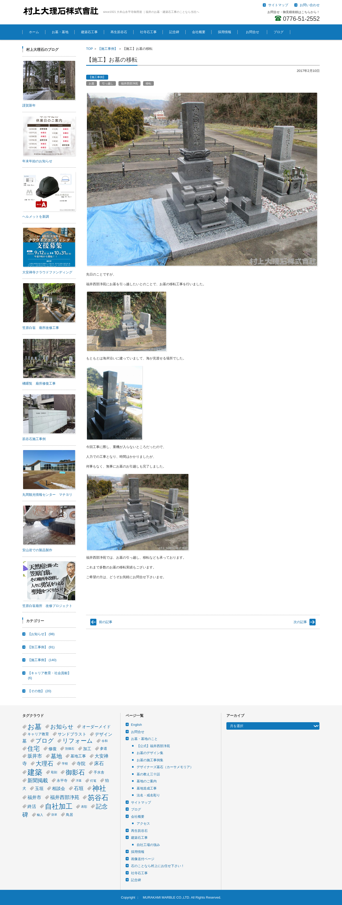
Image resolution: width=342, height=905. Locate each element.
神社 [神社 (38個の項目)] (99, 788)
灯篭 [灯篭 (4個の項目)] (93, 781)
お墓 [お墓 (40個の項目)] (34, 727)
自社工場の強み (148, 845)
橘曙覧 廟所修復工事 (39, 383)
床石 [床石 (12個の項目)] (99, 763)
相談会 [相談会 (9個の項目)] (58, 788)
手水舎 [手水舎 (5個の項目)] (99, 772)
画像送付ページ (142, 859)
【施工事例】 (108, 49)
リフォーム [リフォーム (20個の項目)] (77, 741)
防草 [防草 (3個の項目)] (54, 814)
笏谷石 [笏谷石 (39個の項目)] (98, 798)
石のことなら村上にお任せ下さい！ (157, 866)
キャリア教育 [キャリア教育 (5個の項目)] (38, 734)
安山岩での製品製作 (37, 550)
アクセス (143, 823)
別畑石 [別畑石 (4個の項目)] (69, 748)
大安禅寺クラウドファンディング (47, 272)
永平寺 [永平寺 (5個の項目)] (62, 781)
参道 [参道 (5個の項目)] (103, 748)
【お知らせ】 (41, 634)
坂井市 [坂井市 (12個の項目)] (34, 756)
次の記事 (300, 622)
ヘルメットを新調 (35, 216)
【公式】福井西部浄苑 (153, 746)
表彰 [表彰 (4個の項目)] (84, 806)
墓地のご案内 (147, 781)
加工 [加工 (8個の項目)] (87, 748)
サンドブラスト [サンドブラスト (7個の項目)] (72, 734)
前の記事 (105, 622)
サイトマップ (141, 802)
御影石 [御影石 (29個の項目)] (75, 772)
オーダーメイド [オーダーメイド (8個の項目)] (96, 726)
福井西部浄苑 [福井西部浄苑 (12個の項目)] (64, 797)
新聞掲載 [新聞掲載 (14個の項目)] (37, 780)
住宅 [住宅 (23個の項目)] (33, 748)
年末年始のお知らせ (37, 161)
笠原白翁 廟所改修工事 (40, 328)
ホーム (34, 32)
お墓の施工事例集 (150, 760)
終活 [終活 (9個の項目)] (31, 806)
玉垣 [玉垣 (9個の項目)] (39, 788)
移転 (148, 83)
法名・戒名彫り (148, 795)
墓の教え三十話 (148, 774)
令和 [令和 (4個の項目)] (105, 741)
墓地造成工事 (147, 788)
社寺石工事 (148, 32)
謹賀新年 (29, 105)
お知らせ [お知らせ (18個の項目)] (62, 726)
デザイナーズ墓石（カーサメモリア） (165, 767)
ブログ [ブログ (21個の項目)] (44, 740)
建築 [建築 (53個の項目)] (34, 772)
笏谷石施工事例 (34, 439)
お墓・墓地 (60, 32)
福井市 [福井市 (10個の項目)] (34, 797)
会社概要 (198, 32)
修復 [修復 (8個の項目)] (52, 748)
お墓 (91, 83)
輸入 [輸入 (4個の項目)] (40, 815)
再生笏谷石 (118, 32)
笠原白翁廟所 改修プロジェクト (47, 606)
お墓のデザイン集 (150, 753)
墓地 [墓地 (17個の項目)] (56, 756)
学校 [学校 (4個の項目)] (65, 763)
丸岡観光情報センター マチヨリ (47, 495)
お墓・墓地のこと (144, 739)
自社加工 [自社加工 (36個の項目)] (59, 806)
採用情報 (224, 32)
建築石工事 (89, 32)
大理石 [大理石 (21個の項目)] (44, 763)
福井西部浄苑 (129, 83)
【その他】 (39, 691)
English (136, 725)
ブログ (279, 32)
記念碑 (174, 32)
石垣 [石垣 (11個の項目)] (79, 788)
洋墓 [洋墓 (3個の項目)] (79, 780)
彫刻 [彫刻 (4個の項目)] (54, 772)
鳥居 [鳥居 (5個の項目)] (69, 815)
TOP (89, 49)
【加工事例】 (41, 647)
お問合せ (254, 32)
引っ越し (107, 83)
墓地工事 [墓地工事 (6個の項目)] (78, 756)
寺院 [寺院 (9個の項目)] (81, 763)
